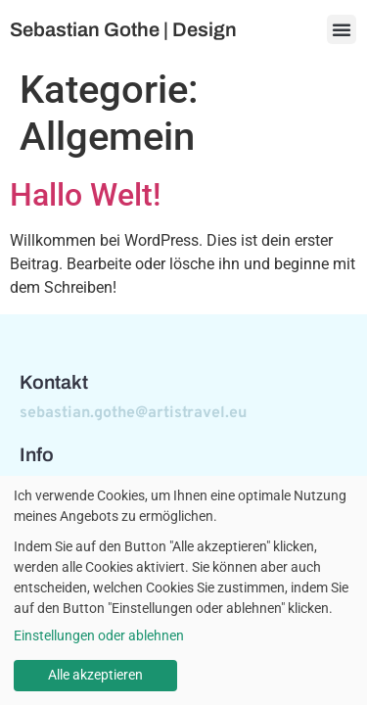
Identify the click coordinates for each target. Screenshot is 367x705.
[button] (341, 29)
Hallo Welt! (85, 194)
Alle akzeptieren (95, 674)
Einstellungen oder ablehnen (99, 635)
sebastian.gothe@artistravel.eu (133, 413)
